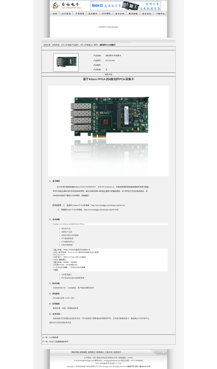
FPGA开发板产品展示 (70, 45)
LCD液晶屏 (53, 337)
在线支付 (117, 352)
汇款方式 (108, 352)
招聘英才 (91, 352)
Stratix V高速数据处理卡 (58, 342)
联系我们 (100, 352)
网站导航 (75, 352)
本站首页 (56, 45)
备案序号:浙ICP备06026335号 (139, 366)
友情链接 (83, 352)
